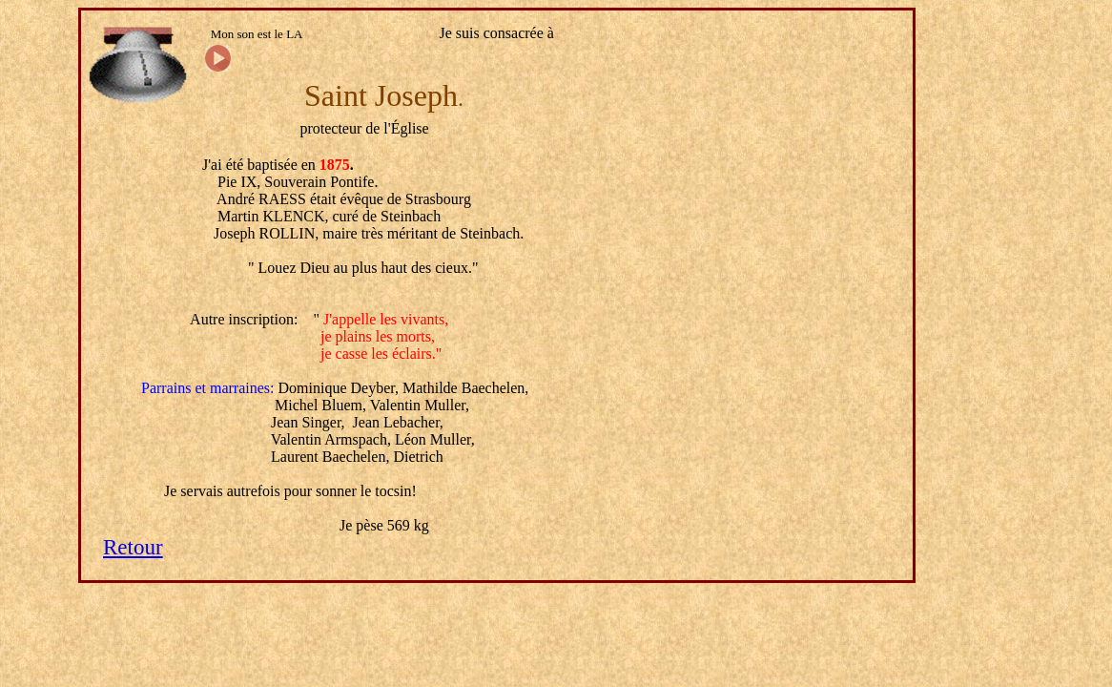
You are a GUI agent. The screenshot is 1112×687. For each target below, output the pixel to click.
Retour (133, 546)
